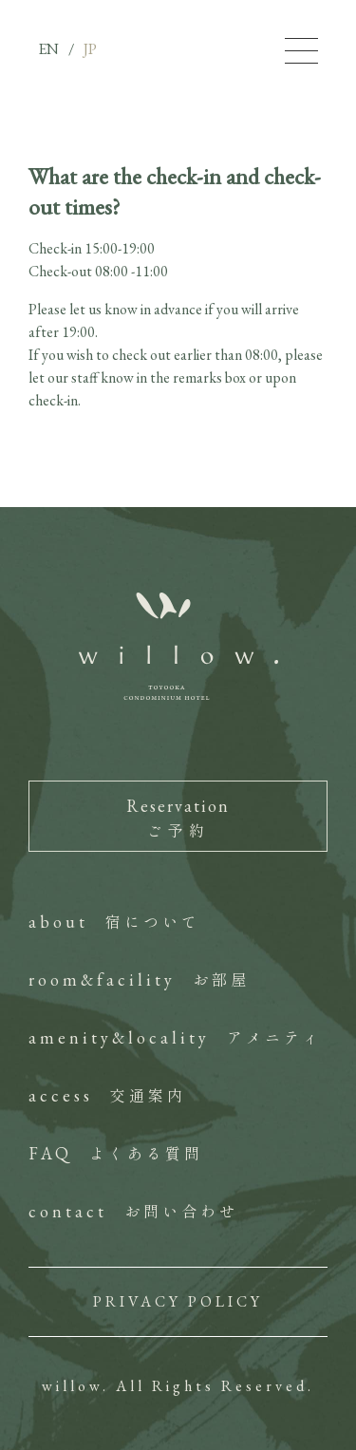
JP (90, 49)
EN (48, 49)
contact (133, 1211)
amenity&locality (175, 1037)
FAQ (115, 1153)
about (114, 921)
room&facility (139, 979)
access (107, 1095)
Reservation (178, 818)
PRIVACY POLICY (178, 1301)
